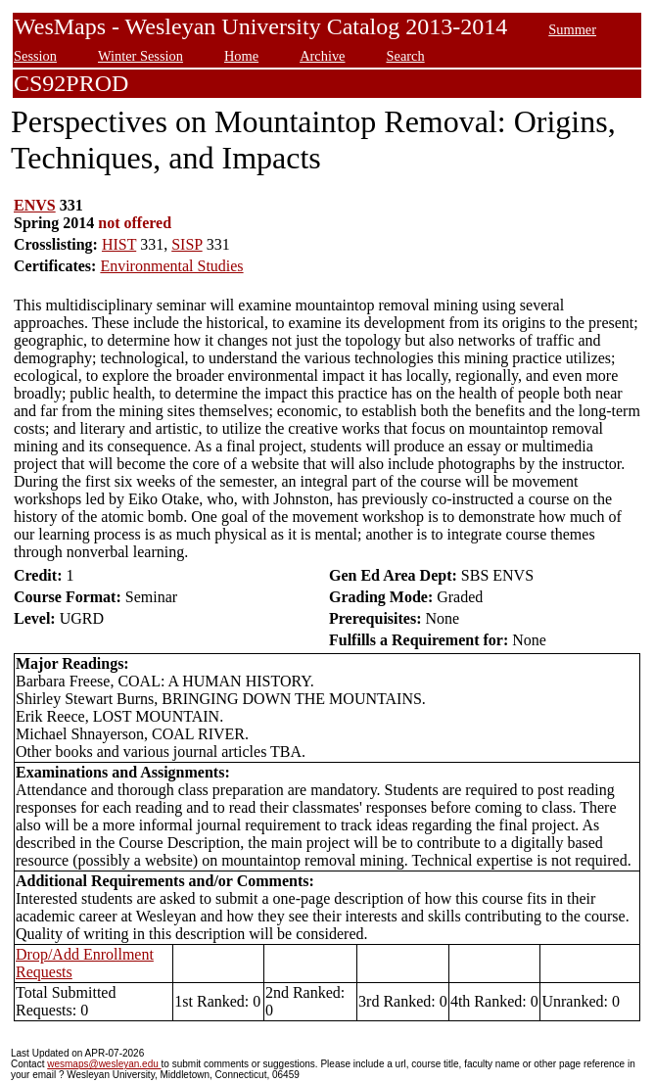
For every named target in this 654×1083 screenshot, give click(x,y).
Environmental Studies (171, 266)
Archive (322, 56)
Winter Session (140, 56)
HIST (119, 244)
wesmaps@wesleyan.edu (104, 1064)
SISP (186, 244)
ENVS (35, 205)
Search (405, 56)
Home (241, 56)
